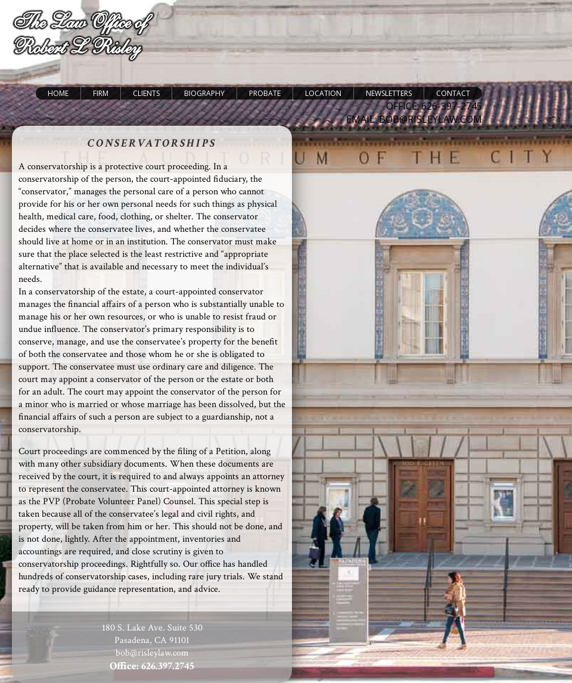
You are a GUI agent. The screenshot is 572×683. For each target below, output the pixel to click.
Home (58, 93)
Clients (146, 93)
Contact (453, 93)
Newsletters (389, 93)
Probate (265, 93)
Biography (204, 93)
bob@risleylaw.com (152, 653)
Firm (100, 93)
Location (323, 93)
